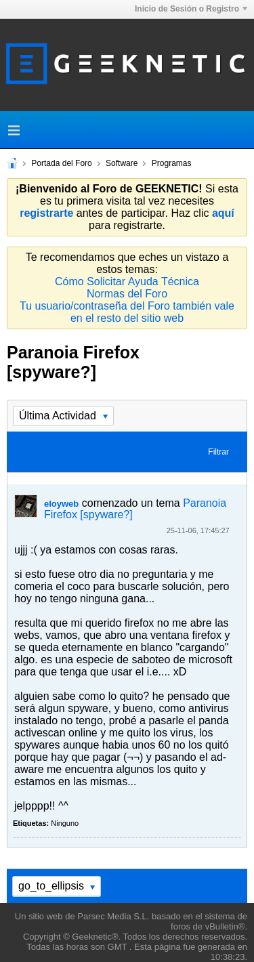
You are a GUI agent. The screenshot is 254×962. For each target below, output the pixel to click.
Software (121, 163)
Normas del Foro (127, 293)
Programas (172, 163)
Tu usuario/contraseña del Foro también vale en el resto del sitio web (127, 312)
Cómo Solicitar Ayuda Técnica (127, 281)
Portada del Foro (61, 163)
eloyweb (61, 504)
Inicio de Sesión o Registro (191, 9)
